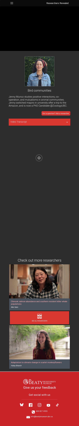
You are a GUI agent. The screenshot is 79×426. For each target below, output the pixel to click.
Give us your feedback (39, 387)
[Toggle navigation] (12, 3)
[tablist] (39, 122)
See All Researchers (39, 317)
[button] (39, 122)
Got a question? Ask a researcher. (55, 113)
